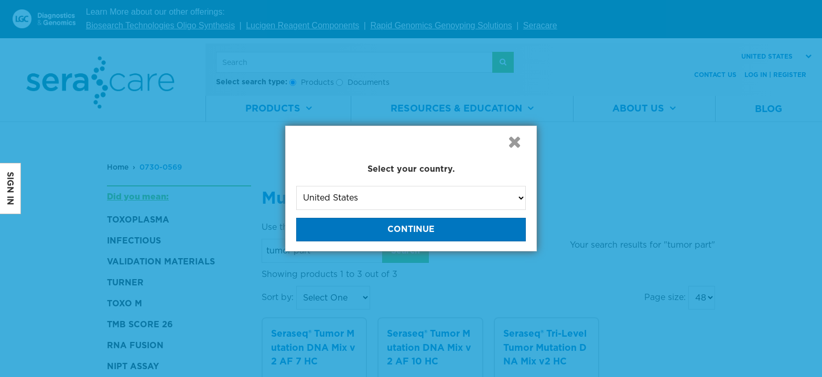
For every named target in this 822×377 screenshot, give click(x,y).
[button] (514, 142)
